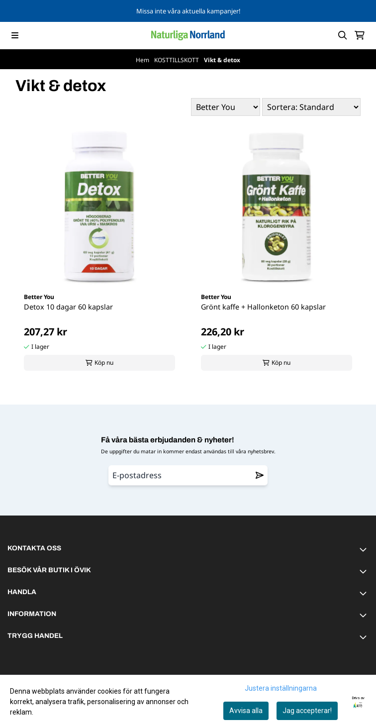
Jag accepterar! (307, 711)
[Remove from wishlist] (260, 475)
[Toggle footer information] (365, 549)
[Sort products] (311, 107)
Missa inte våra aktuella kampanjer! (188, 10)
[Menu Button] (14, 35)
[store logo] (188, 35)
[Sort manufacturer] (225, 107)
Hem (143, 60)
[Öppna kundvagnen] (360, 35)
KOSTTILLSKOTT (177, 60)
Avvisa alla (246, 711)
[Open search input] (342, 35)
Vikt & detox (222, 60)
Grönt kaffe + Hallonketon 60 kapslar (263, 307)
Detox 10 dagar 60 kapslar (68, 307)
